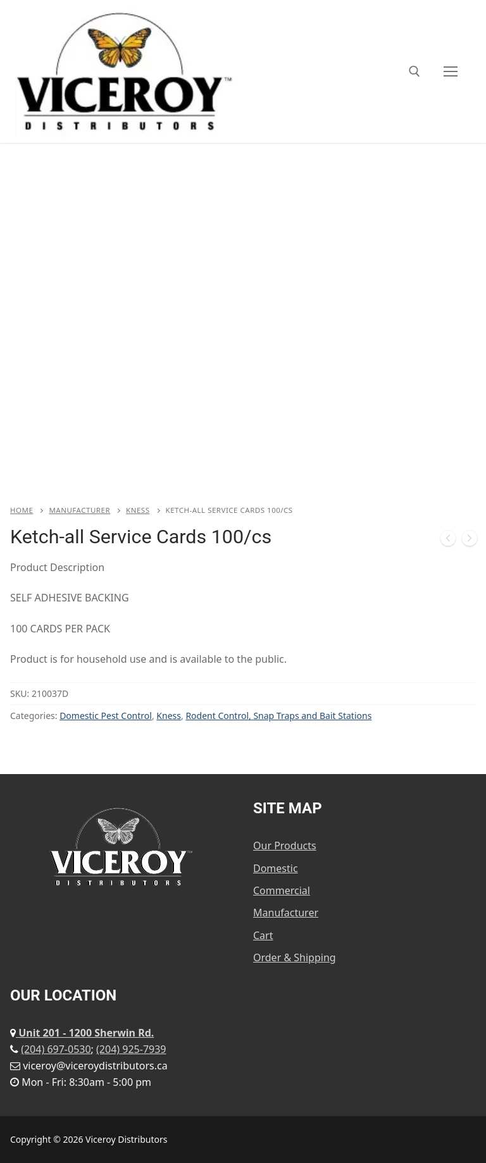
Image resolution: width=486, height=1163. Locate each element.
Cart (263, 935)
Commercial (281, 890)
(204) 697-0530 (55, 1049)
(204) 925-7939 (131, 1049)
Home (21, 510)
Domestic (275, 868)
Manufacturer (79, 510)
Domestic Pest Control (105, 716)
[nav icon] (450, 71)
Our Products (284, 845)
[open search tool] (414, 71)
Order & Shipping (294, 957)
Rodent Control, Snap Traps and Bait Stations (278, 716)
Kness (137, 510)
